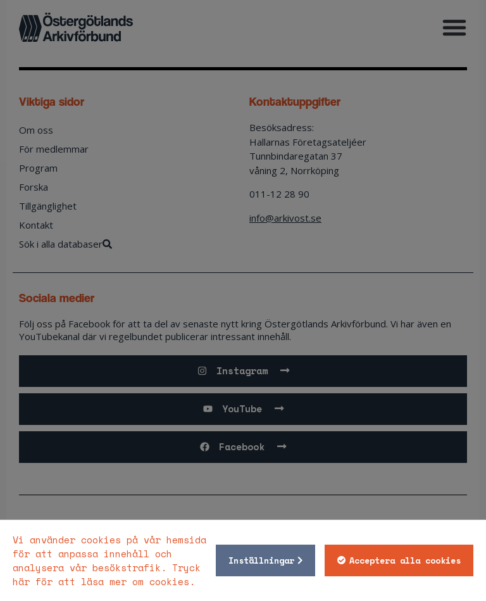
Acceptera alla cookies (405, 560)
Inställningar (261, 560)
